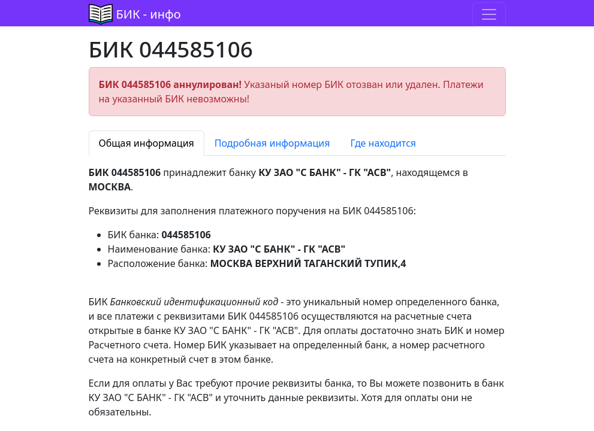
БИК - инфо (148, 14)
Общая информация (146, 143)
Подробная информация (272, 143)
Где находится (383, 143)
